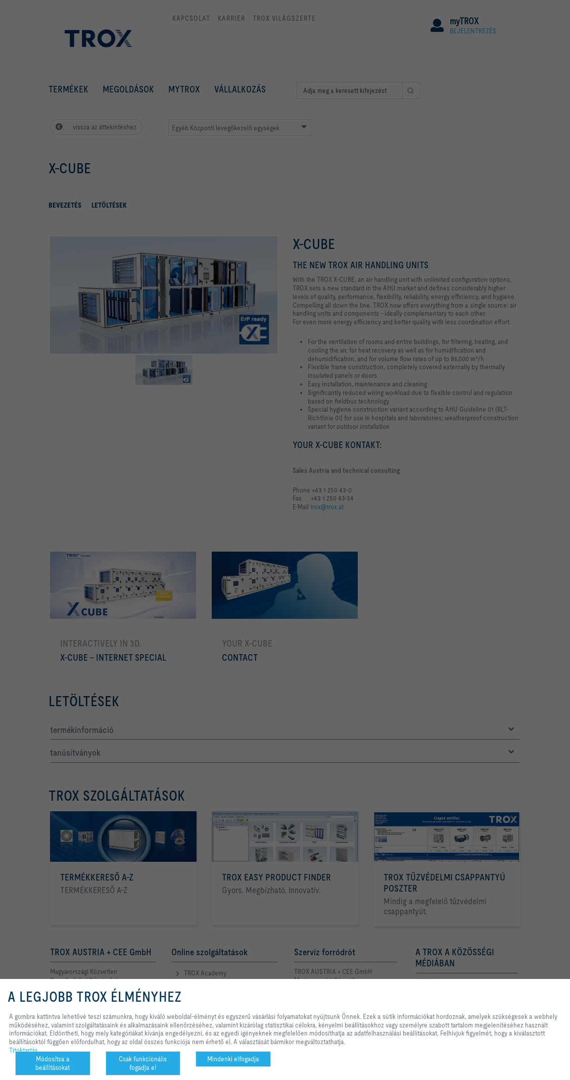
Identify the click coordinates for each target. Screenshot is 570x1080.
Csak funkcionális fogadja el (143, 1063)
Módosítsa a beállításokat (52, 1063)
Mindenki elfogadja (233, 1059)
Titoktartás (23, 1050)
